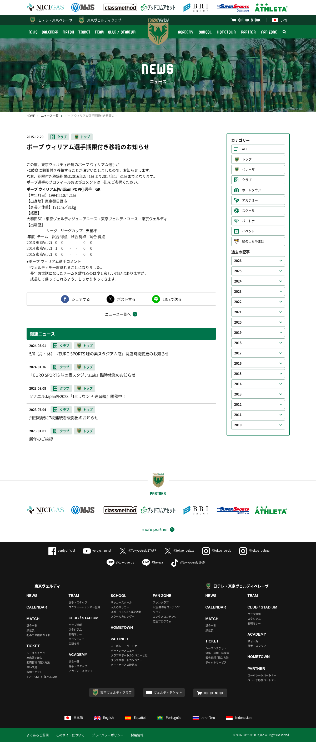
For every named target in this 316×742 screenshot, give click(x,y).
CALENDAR (50, 32)
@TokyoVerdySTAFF (137, 550)
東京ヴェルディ (47, 585)
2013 (238, 394)
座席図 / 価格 (34, 658)
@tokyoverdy (120, 562)
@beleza (152, 562)
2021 (238, 312)
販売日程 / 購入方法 (38, 662)
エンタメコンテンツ (165, 617)
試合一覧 (32, 625)
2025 (238, 271)
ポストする (126, 299)
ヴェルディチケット (168, 692)
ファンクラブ (161, 602)
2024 (238, 281)
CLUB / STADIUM (122, 32)
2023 (238, 291)
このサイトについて (70, 735)
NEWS (33, 32)
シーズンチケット (37, 653)
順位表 (30, 630)
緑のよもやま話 (253, 241)
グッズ (157, 612)
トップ (85, 137)
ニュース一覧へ (118, 314)
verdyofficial (61, 550)
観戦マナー (75, 634)
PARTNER (248, 32)
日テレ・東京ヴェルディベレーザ (241, 585)
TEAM (99, 32)
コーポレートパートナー (125, 646)
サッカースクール (121, 602)
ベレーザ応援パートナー (262, 680)
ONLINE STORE (249, 20)
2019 (238, 332)
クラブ (62, 137)
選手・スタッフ (78, 602)
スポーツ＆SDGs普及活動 (126, 612)
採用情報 (137, 735)
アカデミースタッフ (80, 671)
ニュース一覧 (49, 115)
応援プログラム (162, 621)
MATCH (68, 32)
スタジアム (75, 629)
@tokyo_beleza (179, 550)
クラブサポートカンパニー (126, 660)
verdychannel (97, 550)
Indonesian (239, 717)
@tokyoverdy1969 (188, 562)
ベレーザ (248, 169)
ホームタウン (251, 190)
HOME (31, 115)
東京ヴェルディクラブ (104, 19)
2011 (238, 414)
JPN (279, 19)
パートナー (250, 221)
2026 (238, 260)
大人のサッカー (120, 607)
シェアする (81, 299)
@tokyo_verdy (216, 550)
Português (169, 717)
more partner (155, 529)
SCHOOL (205, 32)
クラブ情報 (75, 625)
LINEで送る (172, 299)
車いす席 (32, 667)
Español (135, 717)
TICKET (84, 32)
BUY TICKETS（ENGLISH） (42, 677)
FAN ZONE (269, 32)
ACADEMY (185, 32)
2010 (238, 425)
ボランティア (76, 639)
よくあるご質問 (38, 735)
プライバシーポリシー (107, 735)
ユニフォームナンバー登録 (84, 607)
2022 (238, 301)
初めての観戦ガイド (38, 635)
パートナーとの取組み (124, 665)
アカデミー (250, 200)
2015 (238, 373)
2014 (238, 384)
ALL (245, 149)
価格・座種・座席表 (217, 653)
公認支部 (74, 644)
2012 (238, 404)
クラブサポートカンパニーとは (129, 655)
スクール (248, 210)
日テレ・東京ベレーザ (55, 19)
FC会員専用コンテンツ (166, 607)
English (104, 717)
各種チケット (34, 672)
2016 (238, 363)
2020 (238, 322)
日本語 (73, 717)
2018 (238, 342)
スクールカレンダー (122, 617)
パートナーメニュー (122, 650)
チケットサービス (216, 662)
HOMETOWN (226, 32)
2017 (238, 353)
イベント (248, 231)
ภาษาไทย (204, 717)
